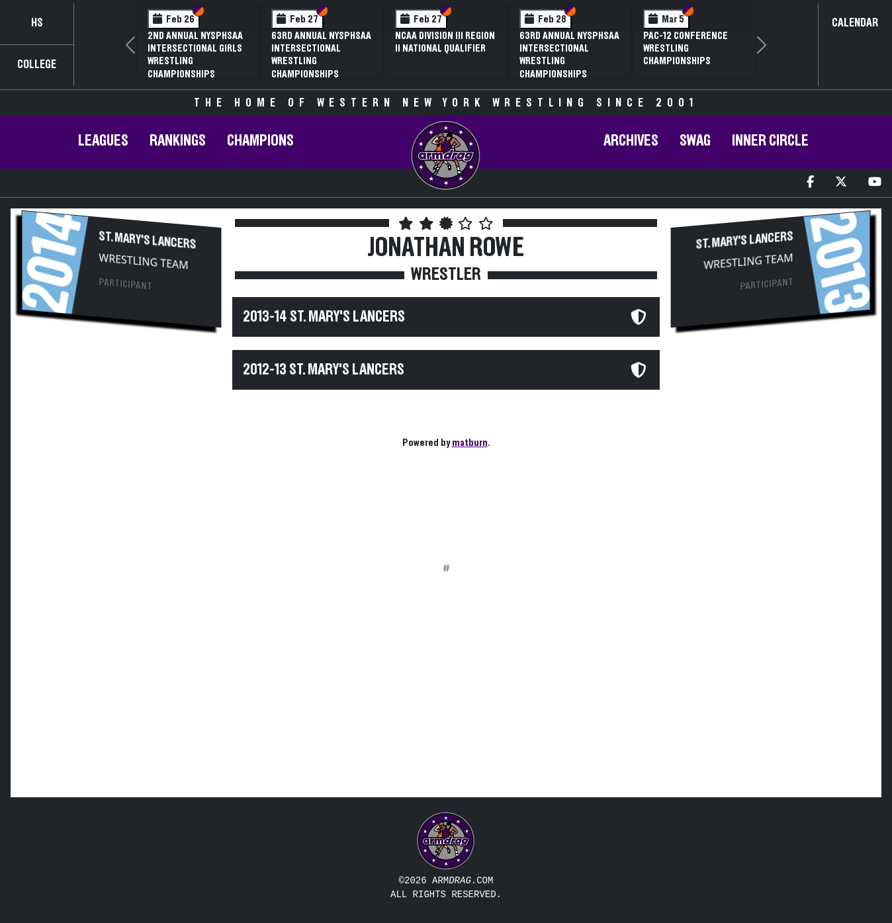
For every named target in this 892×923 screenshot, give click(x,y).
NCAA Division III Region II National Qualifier (445, 42)
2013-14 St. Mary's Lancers (324, 317)
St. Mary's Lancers (147, 240)
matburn (470, 442)
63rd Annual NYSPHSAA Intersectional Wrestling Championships (321, 54)
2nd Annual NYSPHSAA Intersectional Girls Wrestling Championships (195, 54)
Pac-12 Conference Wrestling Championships (685, 48)
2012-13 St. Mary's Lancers (323, 370)
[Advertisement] (121, 444)
